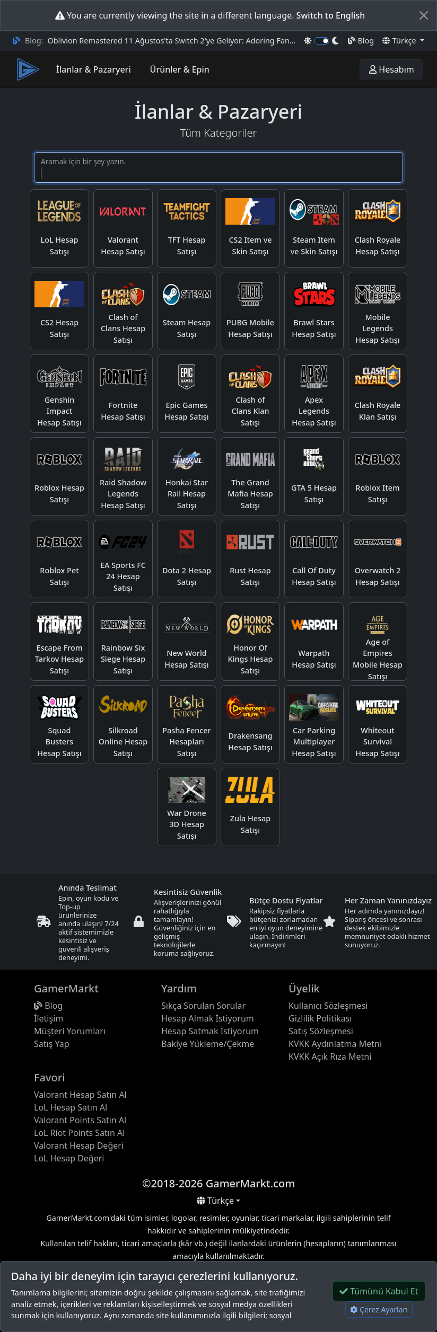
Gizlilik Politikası (320, 1018)
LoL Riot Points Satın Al (79, 1133)
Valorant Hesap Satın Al (80, 1094)
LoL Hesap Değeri (69, 1158)
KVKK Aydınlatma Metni (335, 1044)
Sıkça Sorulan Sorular (203, 1005)
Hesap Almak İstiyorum (207, 1018)
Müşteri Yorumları (70, 1031)
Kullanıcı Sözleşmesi (328, 1005)
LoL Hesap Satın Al (70, 1107)
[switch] (321, 41)
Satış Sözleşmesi (321, 1031)
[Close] (423, 15)
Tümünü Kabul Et (378, 1291)
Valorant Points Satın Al (80, 1120)
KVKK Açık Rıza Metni (330, 1056)
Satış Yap (51, 1044)
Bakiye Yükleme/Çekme (207, 1044)
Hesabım (391, 69)
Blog (361, 40)
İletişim (48, 1018)
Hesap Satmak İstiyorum (210, 1031)
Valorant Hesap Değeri (79, 1145)
